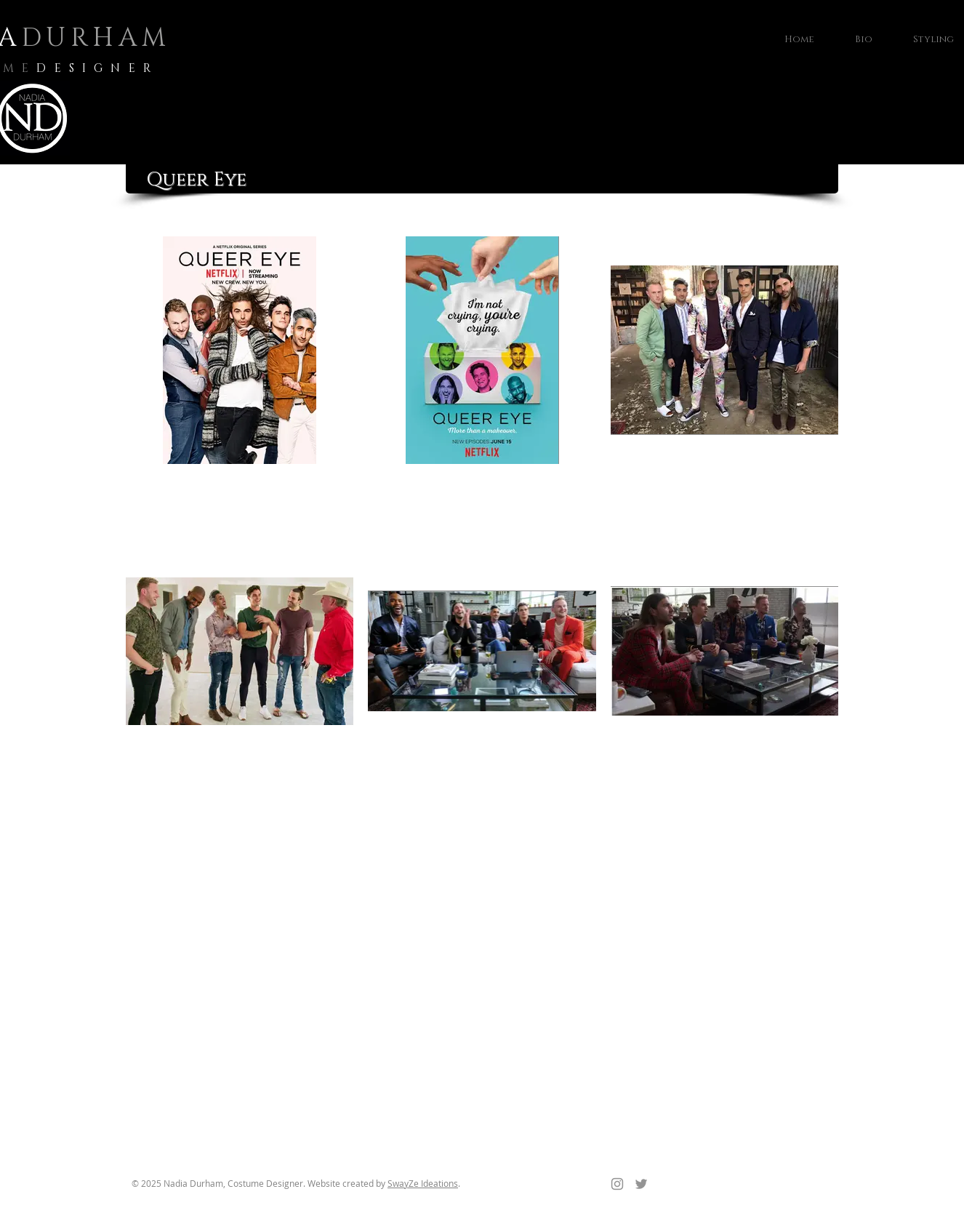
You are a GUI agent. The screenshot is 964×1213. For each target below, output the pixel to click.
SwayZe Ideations (422, 1183)
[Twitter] (641, 1184)
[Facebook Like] (744, 1190)
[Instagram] (617, 1184)
